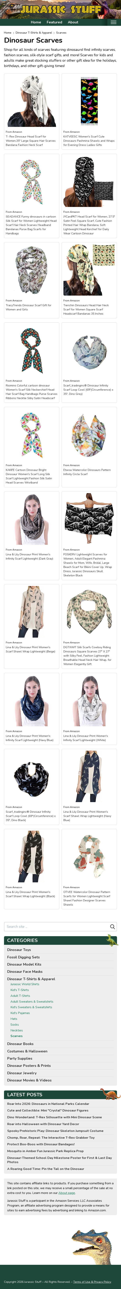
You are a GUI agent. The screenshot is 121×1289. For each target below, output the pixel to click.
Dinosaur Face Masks (25, 971)
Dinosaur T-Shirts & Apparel (34, 33)
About (73, 22)
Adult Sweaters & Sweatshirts (31, 1002)
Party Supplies (19, 1058)
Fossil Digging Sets (23, 957)
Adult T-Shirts (20, 996)
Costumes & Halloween (27, 1051)
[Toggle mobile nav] (113, 22)
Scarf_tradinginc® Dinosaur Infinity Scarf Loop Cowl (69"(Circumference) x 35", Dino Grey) (88, 390)
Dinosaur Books (20, 1043)
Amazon (17, 131)
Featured (54, 22)
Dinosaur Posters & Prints (29, 1065)
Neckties (16, 1030)
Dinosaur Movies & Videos (29, 1080)
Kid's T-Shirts (19, 990)
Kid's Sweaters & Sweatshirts (31, 1007)
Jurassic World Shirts (24, 984)
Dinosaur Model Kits (24, 964)
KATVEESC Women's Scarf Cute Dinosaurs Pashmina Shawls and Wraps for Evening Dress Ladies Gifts (89, 141)
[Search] (112, 926)
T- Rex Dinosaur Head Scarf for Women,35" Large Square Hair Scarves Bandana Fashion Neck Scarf (31, 141)
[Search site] (56, 926)
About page (66, 1193)
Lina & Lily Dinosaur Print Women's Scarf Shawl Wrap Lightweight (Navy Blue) (87, 816)
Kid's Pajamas (20, 1013)
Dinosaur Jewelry (22, 1073)
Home (36, 22)
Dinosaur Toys (19, 949)
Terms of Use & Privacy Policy (92, 1282)
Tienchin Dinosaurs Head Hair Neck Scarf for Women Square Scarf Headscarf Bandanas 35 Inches (86, 309)
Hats (13, 1019)
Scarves (61, 33)
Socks (14, 1025)
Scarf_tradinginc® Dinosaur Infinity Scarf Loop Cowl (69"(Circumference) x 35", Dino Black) (31, 816)
